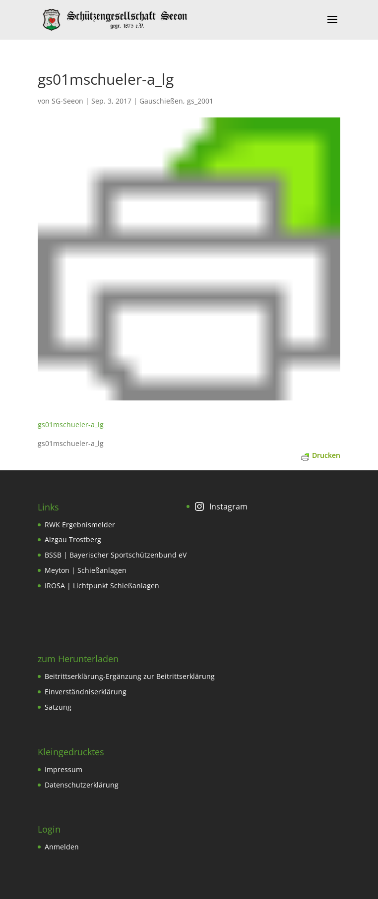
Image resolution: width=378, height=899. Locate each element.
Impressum (63, 769)
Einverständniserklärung (85, 691)
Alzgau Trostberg (73, 539)
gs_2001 (200, 101)
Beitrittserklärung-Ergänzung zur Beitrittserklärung (130, 676)
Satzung (58, 707)
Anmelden (62, 846)
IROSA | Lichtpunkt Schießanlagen (102, 585)
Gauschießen (161, 101)
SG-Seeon (67, 101)
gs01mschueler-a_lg (71, 424)
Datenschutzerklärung (82, 784)
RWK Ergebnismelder (80, 524)
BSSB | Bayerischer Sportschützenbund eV (116, 555)
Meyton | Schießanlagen (85, 570)
